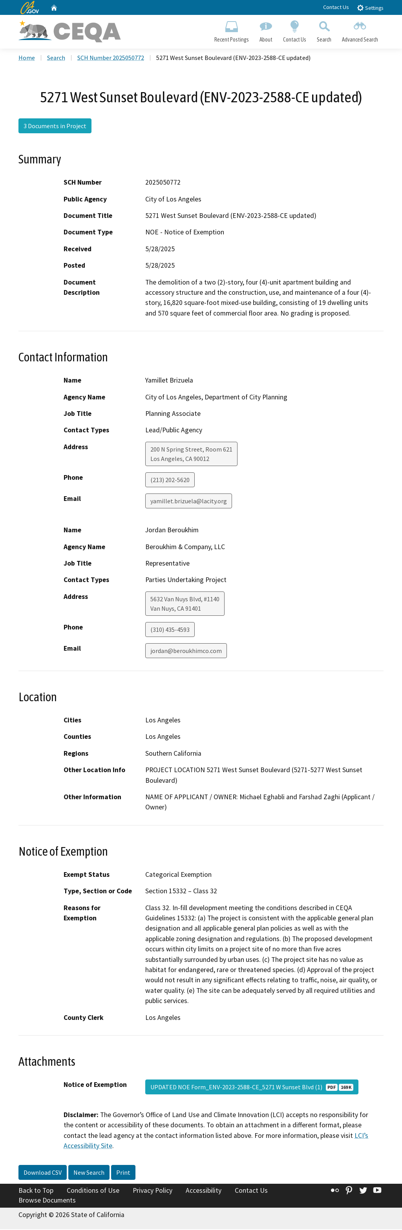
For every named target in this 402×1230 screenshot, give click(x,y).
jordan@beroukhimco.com (186, 651)
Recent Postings (231, 30)
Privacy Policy (152, 1190)
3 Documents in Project (55, 127)
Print (123, 1173)
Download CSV (43, 1173)
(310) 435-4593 (170, 630)
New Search (88, 1173)
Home (26, 58)
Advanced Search (360, 30)
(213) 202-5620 (170, 480)
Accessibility (203, 1190)
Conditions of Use (93, 1190)
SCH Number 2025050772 (110, 58)
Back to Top (35, 1190)
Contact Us (336, 7)
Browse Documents (47, 1201)
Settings (370, 7)
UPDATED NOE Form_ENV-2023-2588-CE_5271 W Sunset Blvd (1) (251, 1088)
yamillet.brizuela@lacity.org (188, 502)
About (266, 30)
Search (324, 30)
